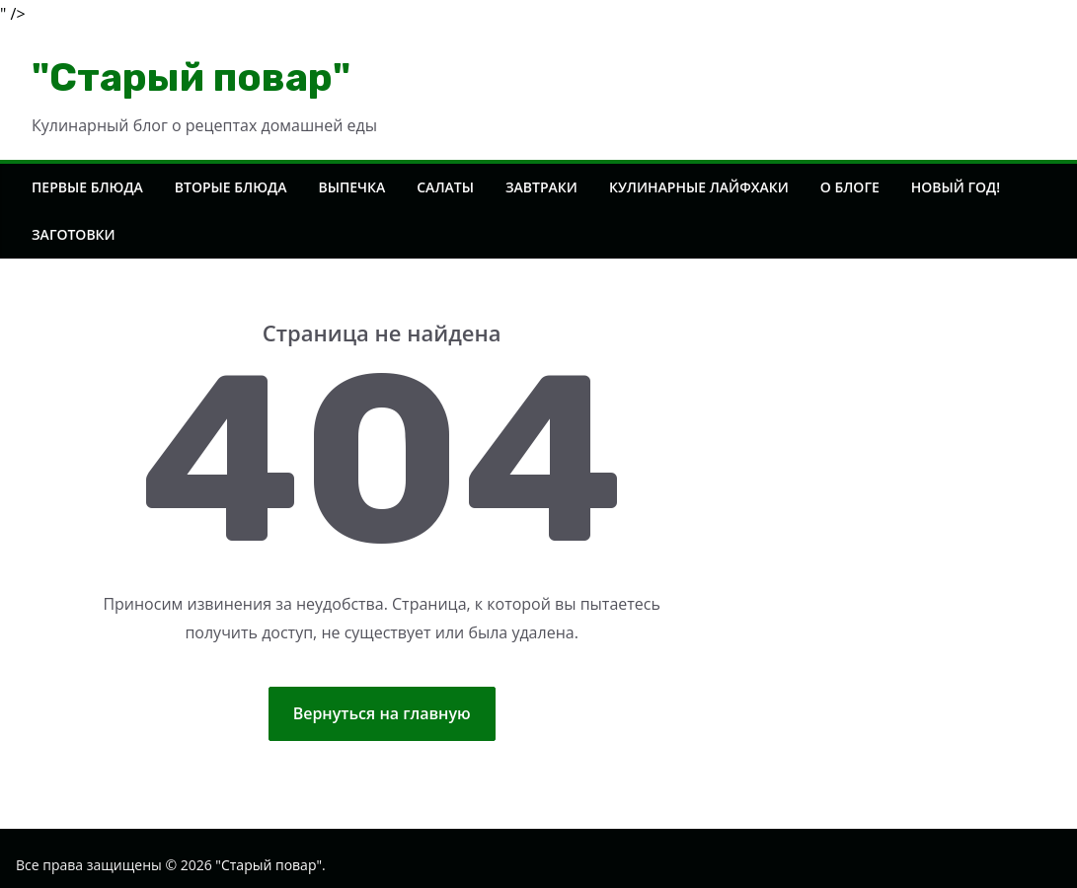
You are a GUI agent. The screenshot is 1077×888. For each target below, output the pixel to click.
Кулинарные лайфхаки (699, 187)
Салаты (445, 187)
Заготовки (73, 234)
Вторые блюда (231, 187)
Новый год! (955, 187)
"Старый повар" (191, 77)
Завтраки (541, 187)
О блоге (850, 187)
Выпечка (351, 187)
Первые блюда (87, 187)
